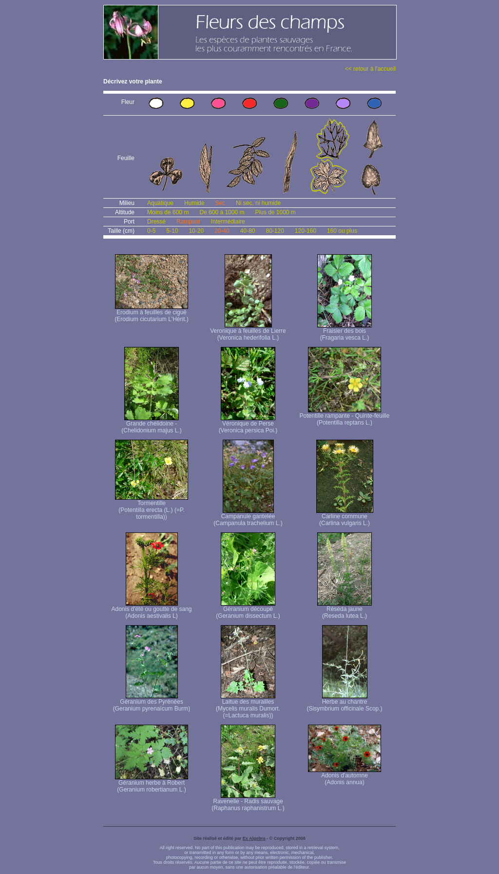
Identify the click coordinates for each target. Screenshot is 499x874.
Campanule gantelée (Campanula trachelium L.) (247, 517)
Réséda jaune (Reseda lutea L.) (344, 609)
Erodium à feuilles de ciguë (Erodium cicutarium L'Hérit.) (152, 313)
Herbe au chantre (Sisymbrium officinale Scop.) (344, 702)
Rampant (188, 221)
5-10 (172, 230)
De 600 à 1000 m (221, 212)
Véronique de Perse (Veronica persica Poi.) (248, 424)
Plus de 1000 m (275, 212)
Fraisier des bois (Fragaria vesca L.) (344, 331)
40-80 (247, 230)
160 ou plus (342, 230)
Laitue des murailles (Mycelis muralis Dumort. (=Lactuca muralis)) (248, 706)
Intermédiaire (228, 221)
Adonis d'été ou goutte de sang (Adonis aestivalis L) (151, 609)
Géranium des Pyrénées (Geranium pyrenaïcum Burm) (152, 702)
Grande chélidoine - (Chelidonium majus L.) (151, 424)
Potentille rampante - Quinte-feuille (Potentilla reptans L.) (345, 416)
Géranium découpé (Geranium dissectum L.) (248, 609)
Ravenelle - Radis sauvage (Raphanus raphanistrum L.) (247, 802)
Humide (194, 203)
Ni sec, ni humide (258, 203)
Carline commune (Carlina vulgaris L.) (344, 517)
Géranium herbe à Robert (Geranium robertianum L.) (151, 783)
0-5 (151, 230)
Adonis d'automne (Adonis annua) (344, 776)
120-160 (305, 230)
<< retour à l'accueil (370, 68)
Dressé (156, 221)
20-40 (222, 230)
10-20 (196, 230)
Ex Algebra (254, 838)
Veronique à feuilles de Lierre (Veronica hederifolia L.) (248, 331)
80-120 (275, 230)
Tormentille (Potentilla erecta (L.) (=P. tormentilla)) (151, 507)
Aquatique (160, 203)
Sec (220, 203)
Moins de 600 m (168, 212)
